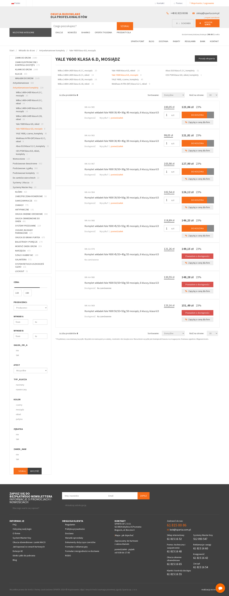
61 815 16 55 (174, 574)
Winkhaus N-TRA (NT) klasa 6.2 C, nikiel (31, 140)
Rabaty (176, 41)
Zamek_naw (20, 449)
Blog (151, 41)
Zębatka (18, 429)
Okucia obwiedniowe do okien (27, 220)
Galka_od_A (20, 345)
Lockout (21, 271)
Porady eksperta (207, 58)
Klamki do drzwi (26, 69)
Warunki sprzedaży (74, 537)
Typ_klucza (20, 379)
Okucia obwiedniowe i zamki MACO (29, 542)
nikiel (18, 414)
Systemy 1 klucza (23, 182)
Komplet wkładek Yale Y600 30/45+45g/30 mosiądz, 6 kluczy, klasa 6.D (122, 140)
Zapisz (143, 495)
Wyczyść (34, 471)
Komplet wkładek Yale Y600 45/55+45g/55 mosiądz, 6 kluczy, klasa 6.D (122, 254)
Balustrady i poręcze (28, 241)
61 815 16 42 (200, 558)
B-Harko (86, 32)
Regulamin (190, 41)
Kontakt (161, 3)
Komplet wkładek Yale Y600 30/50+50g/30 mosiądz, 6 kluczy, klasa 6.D (122, 197)
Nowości (72, 32)
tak (17, 355)
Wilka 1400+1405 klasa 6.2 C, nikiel (29, 102)
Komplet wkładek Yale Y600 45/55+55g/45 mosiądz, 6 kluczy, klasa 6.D (122, 226)
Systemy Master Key (24, 187)
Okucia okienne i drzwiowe (31, 214)
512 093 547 (200, 539)
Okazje (59, 32)
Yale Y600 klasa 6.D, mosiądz (30, 128)
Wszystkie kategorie (23, 32)
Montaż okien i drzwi (28, 246)
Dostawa (163, 41)
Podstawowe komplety (26, 173)
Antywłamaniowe (23, 82)
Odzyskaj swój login (22, 529)
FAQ (14, 524)
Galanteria (23, 259)
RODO (68, 555)
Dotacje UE (18, 551)
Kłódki (21, 191)
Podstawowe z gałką (25, 168)
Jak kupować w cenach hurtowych (29, 546)
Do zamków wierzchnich (26, 177)
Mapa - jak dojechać (124, 535)
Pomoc (178, 3)
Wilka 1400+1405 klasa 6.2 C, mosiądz (29, 94)
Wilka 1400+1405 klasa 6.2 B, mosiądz (29, 110)
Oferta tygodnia (103, 32)
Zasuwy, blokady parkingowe (24, 231)
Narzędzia (23, 250)
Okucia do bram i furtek (30, 237)
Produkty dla (125, 32)
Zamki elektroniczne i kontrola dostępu (27, 63)
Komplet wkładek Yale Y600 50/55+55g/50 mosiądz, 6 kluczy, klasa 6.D (122, 311)
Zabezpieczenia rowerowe (31, 196)
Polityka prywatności (75, 529)
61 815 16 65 (174, 564)
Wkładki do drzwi (27, 78)
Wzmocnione (21, 158)
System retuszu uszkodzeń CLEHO (29, 265)
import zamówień (212, 17)
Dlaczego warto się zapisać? (26, 508)
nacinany (20, 384)
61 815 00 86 (176, 525)
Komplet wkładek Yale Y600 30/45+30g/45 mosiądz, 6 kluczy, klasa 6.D (122, 112)
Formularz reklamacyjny (76, 546)
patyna (19, 419)
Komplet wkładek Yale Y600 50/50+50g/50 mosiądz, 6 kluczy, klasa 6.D (122, 282)
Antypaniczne (24, 209)
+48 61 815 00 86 (179, 13)
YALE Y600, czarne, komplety (31, 133)
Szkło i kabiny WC (26, 255)
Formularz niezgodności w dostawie (82, 551)
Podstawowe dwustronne (27, 163)
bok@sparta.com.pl (179, 529)
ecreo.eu (215, 589)
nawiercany (21, 389)
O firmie (16, 533)
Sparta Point (137, 41)
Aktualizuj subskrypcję (75, 505)
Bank (202, 41)
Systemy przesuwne (28, 225)
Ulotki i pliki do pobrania (24, 555)
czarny (19, 404)
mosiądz (20, 409)
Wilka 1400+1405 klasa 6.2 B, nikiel (29, 118)
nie (17, 350)
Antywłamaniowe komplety (28, 87)
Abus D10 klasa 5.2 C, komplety (32, 146)
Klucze (21, 73)
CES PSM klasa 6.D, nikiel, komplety (28, 152)
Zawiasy (21, 205)
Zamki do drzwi (26, 57)
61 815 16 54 (200, 567)
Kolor (17, 399)
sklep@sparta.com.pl (208, 13)
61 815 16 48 (174, 551)
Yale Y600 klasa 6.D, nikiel (29, 124)
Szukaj (125, 26)
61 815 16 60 (200, 548)
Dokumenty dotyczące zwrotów (80, 542)
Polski (17, 3)
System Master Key (22, 537)
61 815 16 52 (174, 539)
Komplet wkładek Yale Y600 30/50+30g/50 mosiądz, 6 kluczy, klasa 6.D (122, 169)
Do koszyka (194, 115)
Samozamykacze (26, 200)
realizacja (206, 589)
